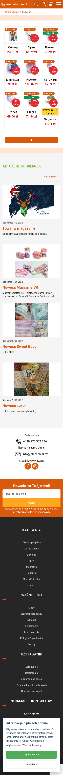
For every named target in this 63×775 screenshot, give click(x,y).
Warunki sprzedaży (31, 613)
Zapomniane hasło (31, 679)
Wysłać (31, 502)
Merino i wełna (31, 548)
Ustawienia (31, 764)
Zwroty (31, 644)
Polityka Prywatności (31, 638)
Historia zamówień (31, 691)
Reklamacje (31, 626)
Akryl (31, 560)
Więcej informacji (31, 745)
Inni (32, 585)
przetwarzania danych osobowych (31, 512)
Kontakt (31, 620)
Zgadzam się (32, 754)
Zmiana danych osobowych (31, 685)
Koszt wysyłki (31, 632)
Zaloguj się (31, 666)
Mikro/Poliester (31, 579)
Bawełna (31, 554)
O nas (31, 607)
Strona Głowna (12, 12)
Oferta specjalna (32, 542)
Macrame (31, 567)
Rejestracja (31, 673)
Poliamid (32, 573)
